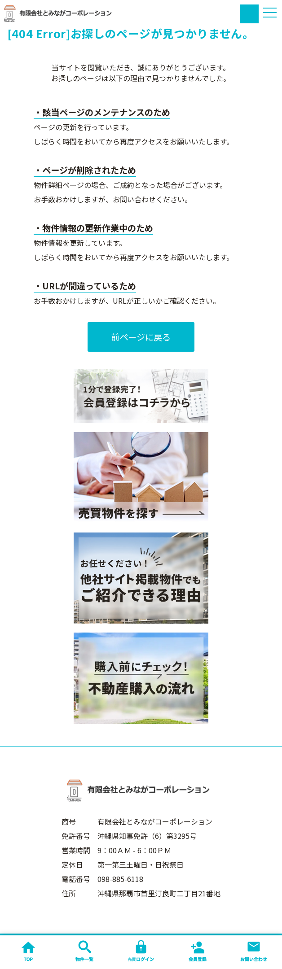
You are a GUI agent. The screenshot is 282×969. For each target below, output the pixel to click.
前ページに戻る (141, 337)
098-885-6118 (120, 878)
